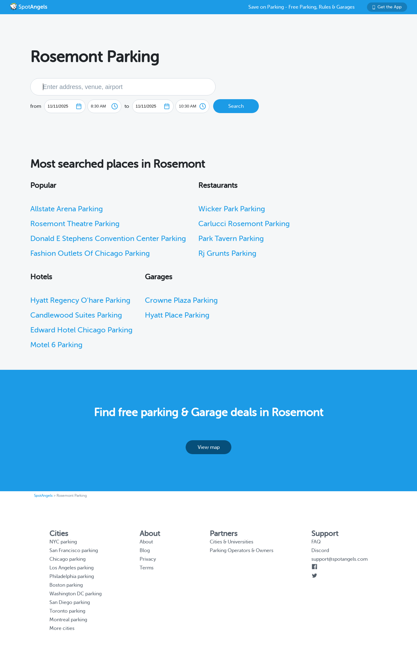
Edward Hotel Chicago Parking (81, 330)
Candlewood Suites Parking (76, 315)
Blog (145, 550)
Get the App (387, 7)
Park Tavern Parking (231, 238)
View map (209, 447)
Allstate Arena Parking (66, 209)
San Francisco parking (73, 550)
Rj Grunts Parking (227, 253)
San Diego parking (69, 602)
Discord (320, 550)
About (146, 542)
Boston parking (66, 585)
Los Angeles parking (71, 568)
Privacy (148, 559)
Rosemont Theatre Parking (75, 224)
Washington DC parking (75, 594)
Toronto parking (67, 611)
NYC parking (63, 542)
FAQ (316, 542)
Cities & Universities (231, 542)
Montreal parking (68, 620)
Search (236, 106)
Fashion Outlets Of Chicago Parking (90, 253)
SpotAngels (43, 495)
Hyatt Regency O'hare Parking (80, 300)
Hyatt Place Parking (177, 315)
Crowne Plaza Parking (181, 300)
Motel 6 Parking (56, 345)
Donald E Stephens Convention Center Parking (108, 238)
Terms (147, 568)
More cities (61, 628)
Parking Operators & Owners (241, 550)
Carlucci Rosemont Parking (244, 224)
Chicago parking (67, 559)
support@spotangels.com (339, 559)
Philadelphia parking (71, 576)
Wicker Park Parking (231, 209)
